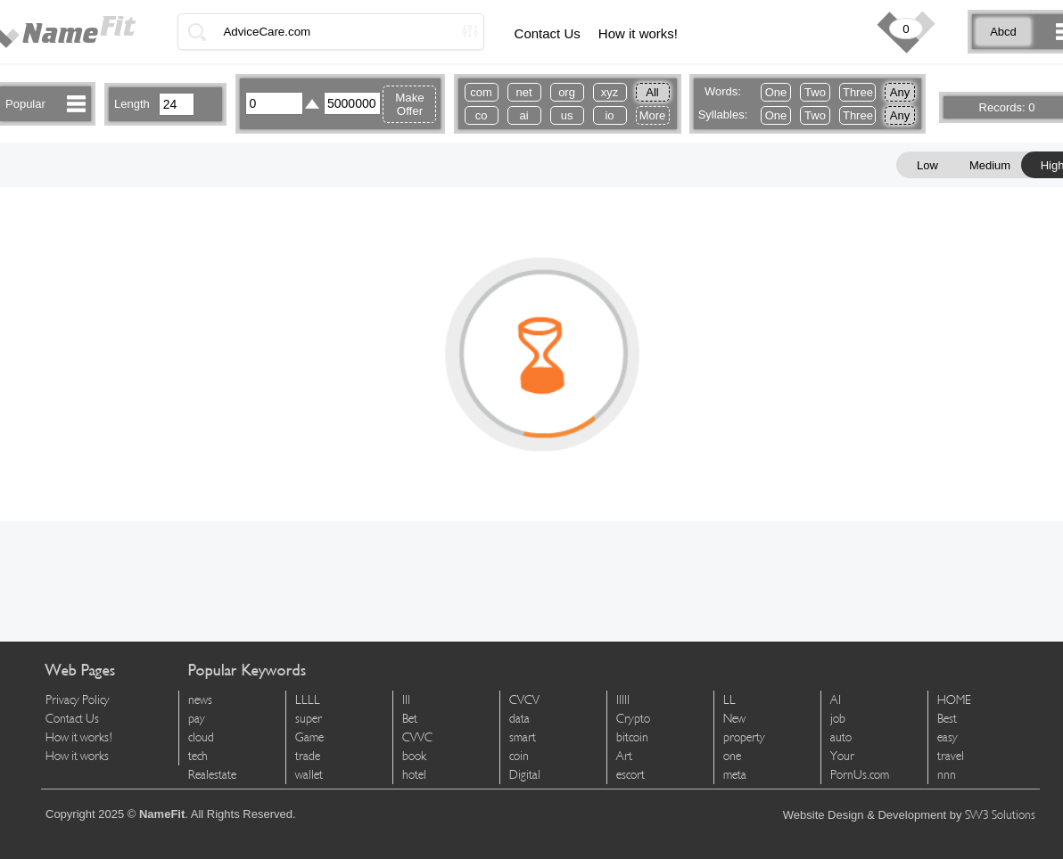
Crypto (633, 718)
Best (947, 718)
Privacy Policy (77, 700)
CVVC (417, 737)
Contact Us (548, 33)
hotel (414, 774)
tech (198, 756)
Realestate (212, 774)
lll (406, 700)
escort (630, 774)
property (744, 737)
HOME (954, 700)
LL (729, 700)
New (734, 718)
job (837, 718)
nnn (946, 774)
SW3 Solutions (1000, 814)
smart (522, 737)
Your (842, 756)
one (732, 756)
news (200, 700)
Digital (524, 774)
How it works (77, 756)
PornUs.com (859, 774)
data (519, 718)
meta (734, 774)
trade (307, 756)
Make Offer (409, 104)
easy (947, 737)
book (414, 756)
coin (519, 756)
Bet (409, 718)
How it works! (638, 33)
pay (196, 718)
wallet (309, 774)
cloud (201, 737)
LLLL (307, 700)
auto (841, 737)
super (308, 718)
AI (835, 700)
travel (950, 756)
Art (624, 756)
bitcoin (632, 737)
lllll (623, 700)
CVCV (524, 700)
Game (309, 737)
